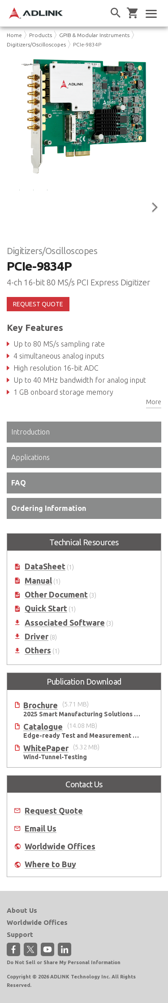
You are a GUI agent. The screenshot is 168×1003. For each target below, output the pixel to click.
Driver (36, 636)
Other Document (56, 594)
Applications (30, 457)
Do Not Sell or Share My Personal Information (64, 962)
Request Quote (54, 811)
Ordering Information (48, 508)
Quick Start (46, 608)
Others (38, 650)
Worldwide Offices (60, 846)
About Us (22, 910)
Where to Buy (50, 864)
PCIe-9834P (87, 44)
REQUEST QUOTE (38, 304)
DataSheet (45, 566)
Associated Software (65, 623)
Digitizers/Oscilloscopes (36, 44)
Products (40, 35)
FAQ (18, 483)
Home (14, 35)
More (153, 401)
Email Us (40, 828)
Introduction (30, 432)
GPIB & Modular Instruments (94, 35)
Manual (38, 581)
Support (20, 934)
